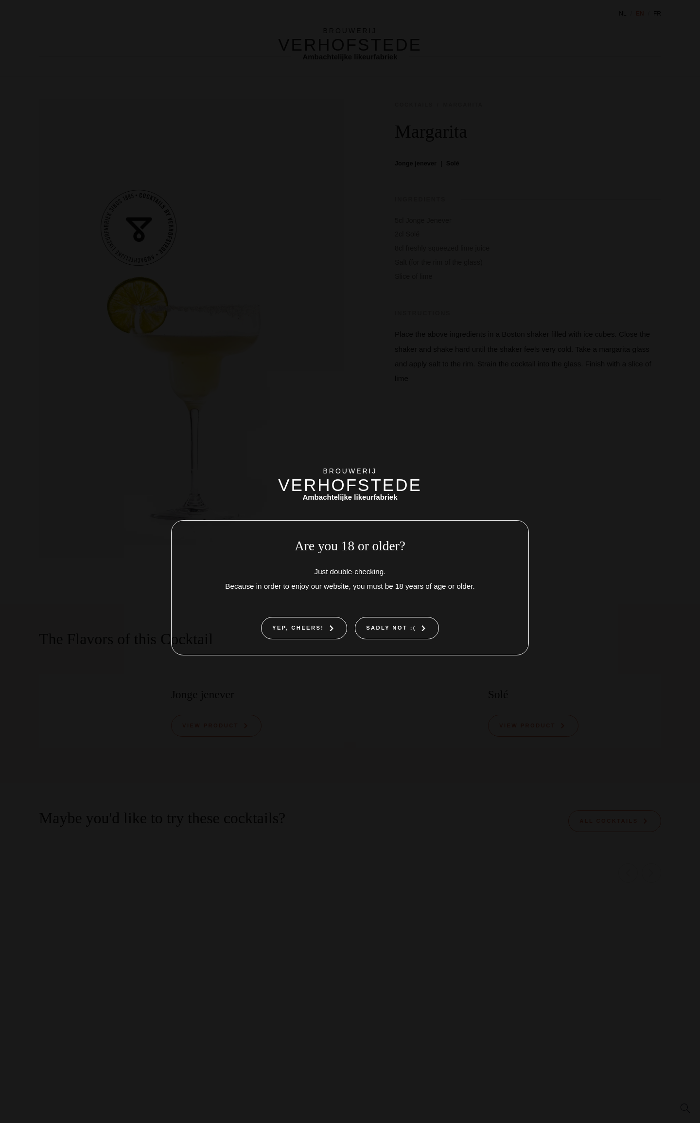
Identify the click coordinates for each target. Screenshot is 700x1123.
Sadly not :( (391, 628)
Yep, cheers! (298, 628)
